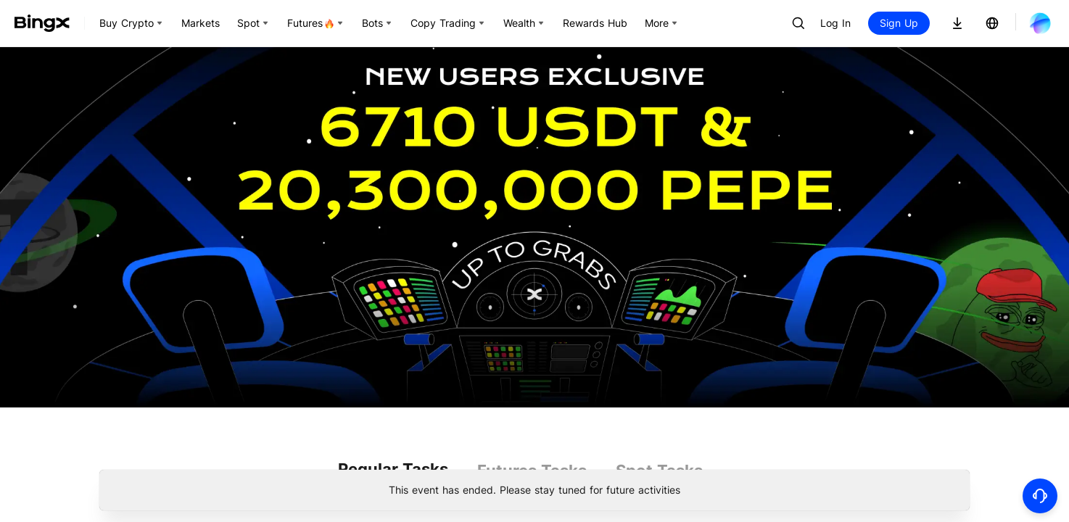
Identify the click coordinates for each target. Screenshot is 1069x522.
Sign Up (899, 23)
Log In (835, 23)
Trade (885, 213)
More (607, 242)
